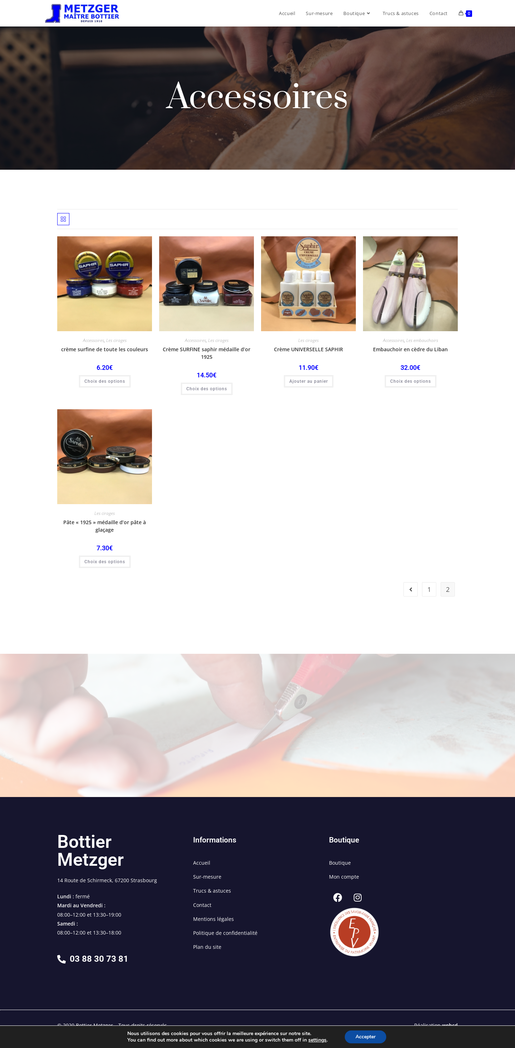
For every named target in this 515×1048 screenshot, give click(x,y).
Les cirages (116, 340)
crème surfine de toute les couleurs (104, 349)
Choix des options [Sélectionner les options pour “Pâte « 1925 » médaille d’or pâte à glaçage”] (104, 561)
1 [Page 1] (429, 589)
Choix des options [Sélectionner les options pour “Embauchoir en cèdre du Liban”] (410, 381)
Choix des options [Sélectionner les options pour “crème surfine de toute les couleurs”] (104, 381)
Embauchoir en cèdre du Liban (410, 349)
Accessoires (93, 340)
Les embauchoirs (422, 340)
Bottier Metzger (90, 850)
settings (317, 1040)
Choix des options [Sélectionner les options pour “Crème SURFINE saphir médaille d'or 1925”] (206, 388)
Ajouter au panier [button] (308, 381)
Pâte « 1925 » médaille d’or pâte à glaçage (104, 526)
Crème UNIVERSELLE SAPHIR (308, 349)
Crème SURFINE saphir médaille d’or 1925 (206, 353)
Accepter (365, 1036)
